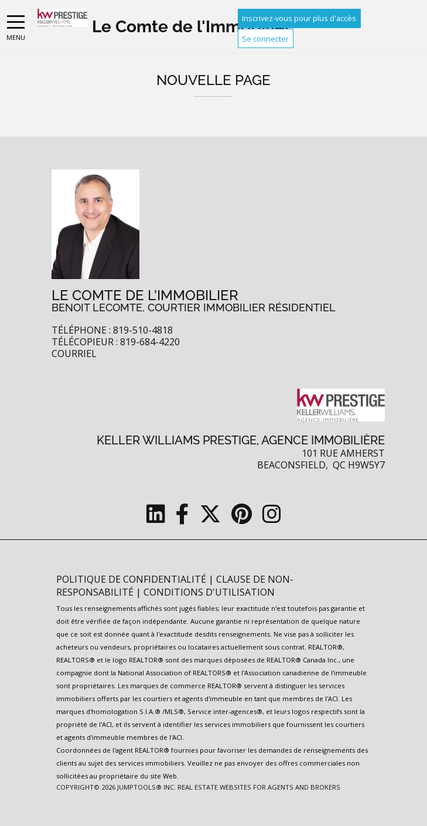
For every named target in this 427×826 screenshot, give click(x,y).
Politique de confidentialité (132, 579)
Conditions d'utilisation (209, 592)
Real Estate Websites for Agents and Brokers (258, 787)
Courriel (74, 354)
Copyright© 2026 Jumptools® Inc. (116, 787)
